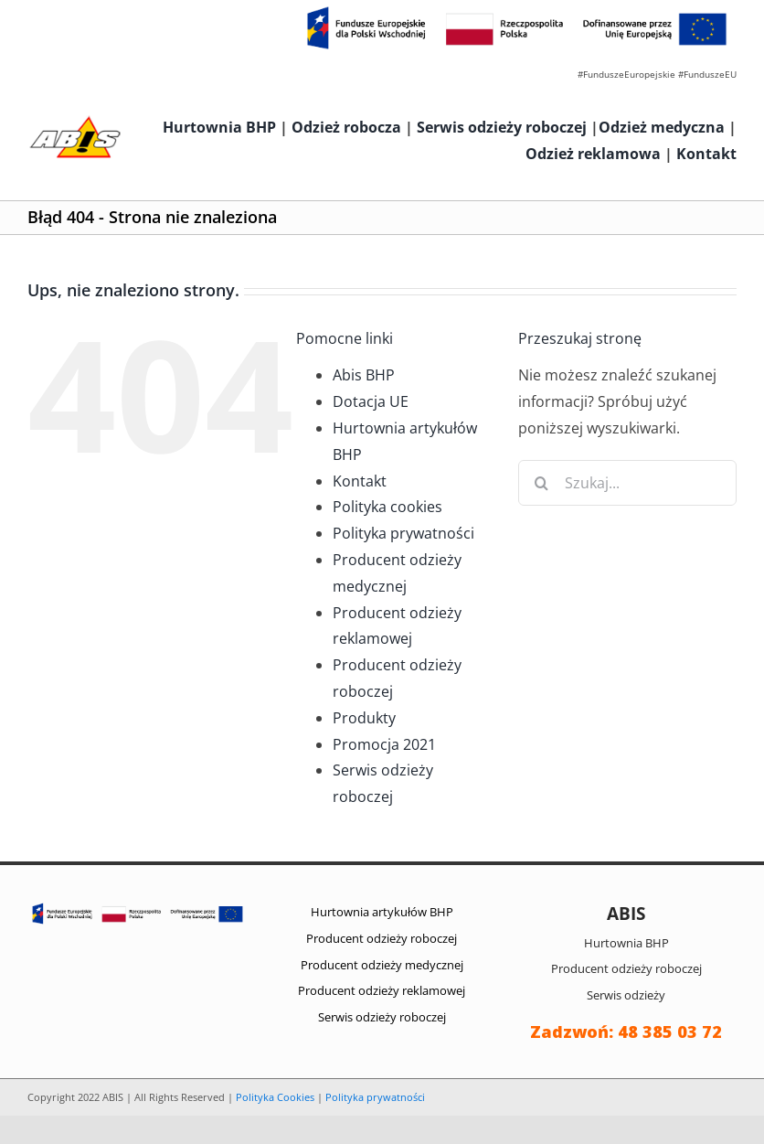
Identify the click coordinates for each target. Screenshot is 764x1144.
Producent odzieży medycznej (382, 965)
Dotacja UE (371, 401)
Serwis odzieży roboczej (502, 127)
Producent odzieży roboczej (381, 938)
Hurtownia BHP (219, 127)
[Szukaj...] (627, 483)
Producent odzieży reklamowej (381, 990)
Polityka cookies (387, 507)
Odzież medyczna (662, 127)
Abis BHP (364, 375)
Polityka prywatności (403, 533)
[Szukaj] (541, 483)
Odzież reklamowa (593, 154)
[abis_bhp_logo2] (74, 121)
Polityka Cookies (275, 1097)
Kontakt (706, 154)
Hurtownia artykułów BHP (382, 911)
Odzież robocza (346, 127)
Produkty (364, 718)
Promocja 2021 (384, 744)
